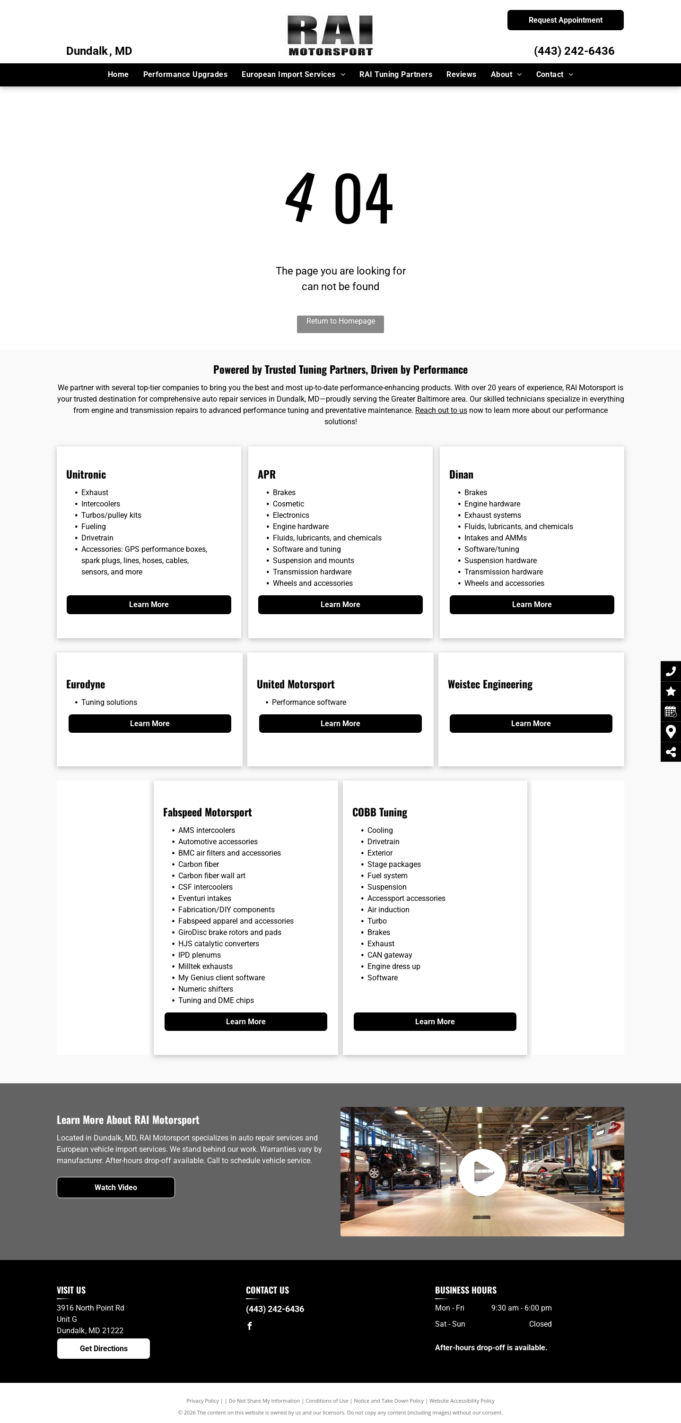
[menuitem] (118, 75)
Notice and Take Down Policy (389, 1400)
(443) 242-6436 (574, 51)
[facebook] (250, 1327)
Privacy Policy (202, 1400)
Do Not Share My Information (264, 1400)
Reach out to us (441, 410)
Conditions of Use (327, 1400)
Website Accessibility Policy (462, 1400)
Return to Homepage (340, 321)
